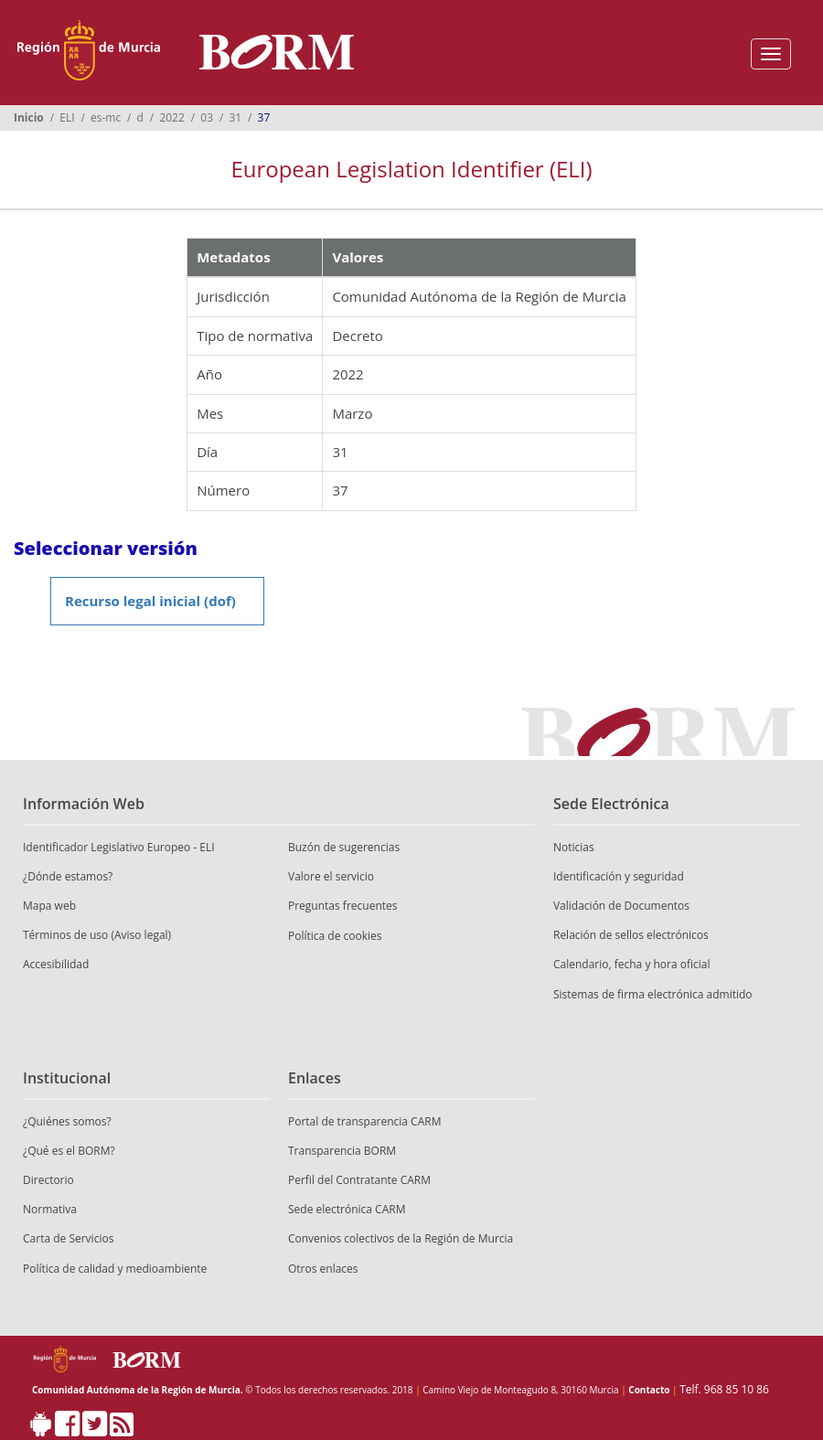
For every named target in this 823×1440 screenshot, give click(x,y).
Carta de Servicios (68, 1238)
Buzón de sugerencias (344, 847)
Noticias (573, 847)
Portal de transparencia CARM (364, 1121)
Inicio (29, 117)
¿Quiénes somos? (67, 1121)
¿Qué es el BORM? (69, 1150)
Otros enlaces (323, 1268)
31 (235, 117)
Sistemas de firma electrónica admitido (653, 994)
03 (206, 117)
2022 (171, 117)
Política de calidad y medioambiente (115, 1268)
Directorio (48, 1180)
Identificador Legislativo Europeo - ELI (119, 847)
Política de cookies (335, 936)
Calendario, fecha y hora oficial (632, 964)
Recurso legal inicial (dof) (150, 601)
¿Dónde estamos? (67, 876)
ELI (66, 117)
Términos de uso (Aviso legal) (97, 935)
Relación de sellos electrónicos (631, 935)
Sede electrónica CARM (346, 1209)
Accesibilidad (56, 964)
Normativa (50, 1209)
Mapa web (49, 905)
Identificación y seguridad (618, 876)
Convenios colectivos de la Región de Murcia (400, 1238)
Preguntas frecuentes (343, 905)
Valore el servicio (331, 876)
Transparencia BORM (342, 1150)
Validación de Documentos (621, 905)
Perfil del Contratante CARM (359, 1180)
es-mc (106, 117)
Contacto (648, 1389)
